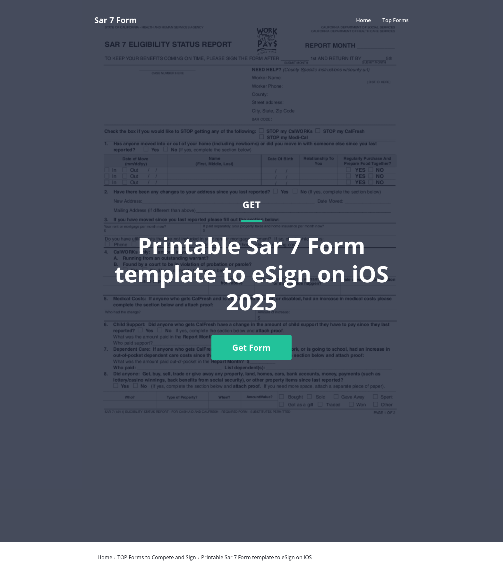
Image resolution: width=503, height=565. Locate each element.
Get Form (251, 347)
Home (363, 20)
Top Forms (395, 20)
